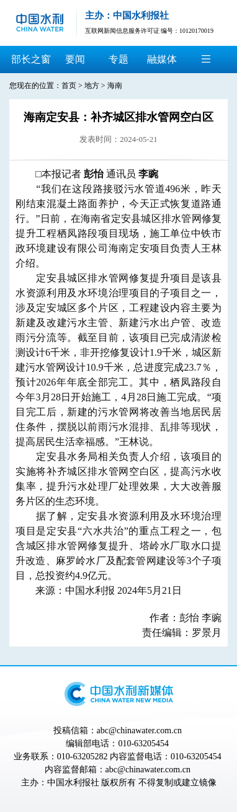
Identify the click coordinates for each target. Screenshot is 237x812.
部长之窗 (31, 59)
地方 (91, 85)
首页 (68, 85)
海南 (114, 85)
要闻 (75, 59)
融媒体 (162, 59)
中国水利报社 (73, 782)
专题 (118, 59)
